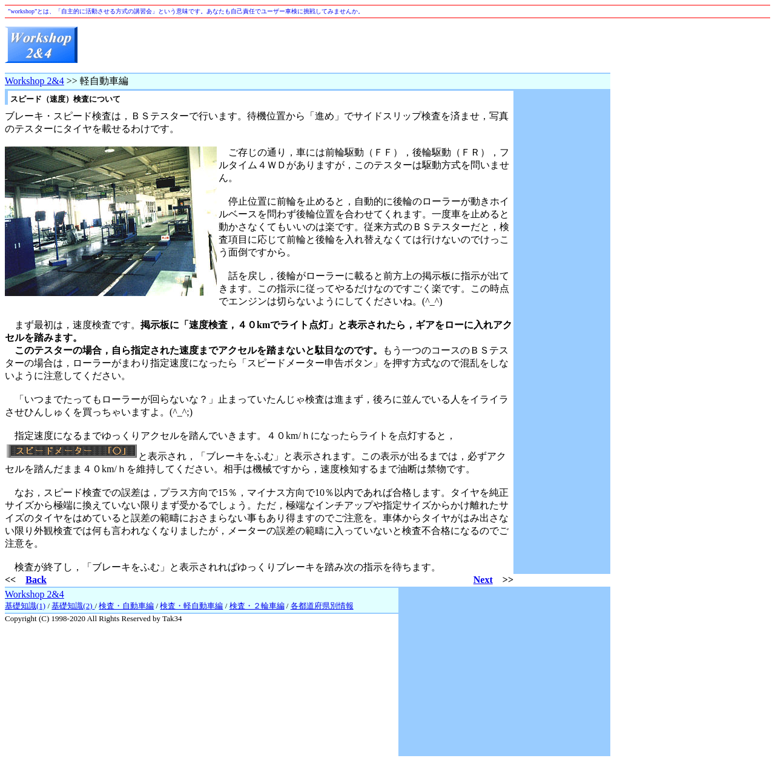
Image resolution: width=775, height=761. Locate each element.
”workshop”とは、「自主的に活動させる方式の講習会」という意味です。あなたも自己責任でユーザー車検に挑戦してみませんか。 (186, 11)
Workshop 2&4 (34, 81)
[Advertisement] (390, 45)
